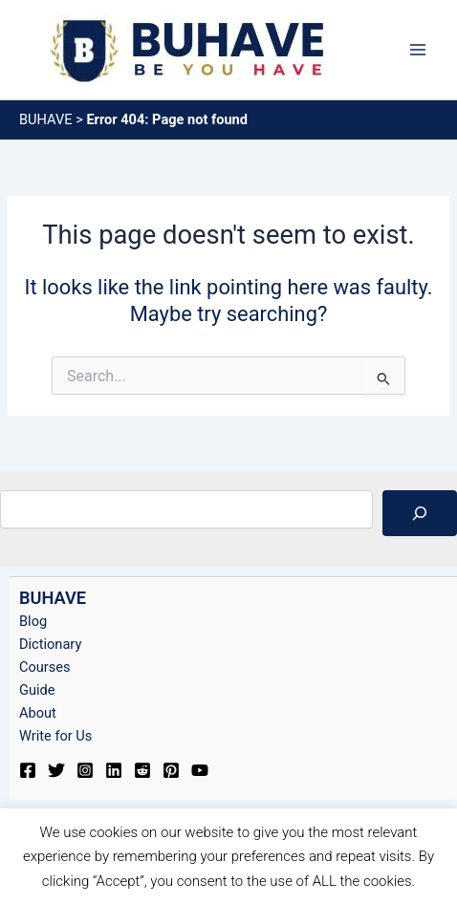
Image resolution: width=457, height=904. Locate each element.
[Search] (419, 513)
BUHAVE (46, 119)
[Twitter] (56, 770)
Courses (45, 667)
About (37, 712)
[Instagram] (85, 770)
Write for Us (55, 735)
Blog (33, 621)
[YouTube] (199, 770)
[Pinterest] (171, 770)
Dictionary (50, 644)
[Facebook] (27, 770)
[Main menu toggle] (418, 50)
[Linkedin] (113, 770)
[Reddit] (142, 770)
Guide (36, 690)
